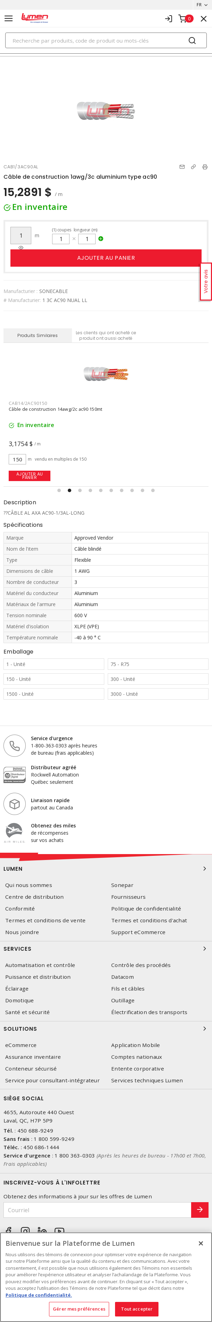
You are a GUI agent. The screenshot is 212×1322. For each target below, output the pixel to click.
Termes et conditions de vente (45, 920)
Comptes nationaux (136, 1057)
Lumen (106, 868)
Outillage (122, 1000)
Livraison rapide (50, 800)
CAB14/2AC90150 (28, 403)
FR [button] (199, 5)
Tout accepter (137, 1309)
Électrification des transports (149, 1012)
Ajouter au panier (106, 258)
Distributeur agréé (53, 767)
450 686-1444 (41, 1147)
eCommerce (20, 1045)
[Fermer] (201, 1243)
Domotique (19, 1000)
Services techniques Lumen (147, 1080)
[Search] (106, 40)
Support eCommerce (138, 932)
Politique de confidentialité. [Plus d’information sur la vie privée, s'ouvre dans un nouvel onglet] (39, 1295)
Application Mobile (135, 1045)
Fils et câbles (128, 988)
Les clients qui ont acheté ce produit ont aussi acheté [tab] (106, 335)
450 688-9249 (35, 1130)
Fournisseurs (128, 897)
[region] (106, 1277)
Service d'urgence (52, 738)
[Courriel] (97, 1210)
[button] (59, 490)
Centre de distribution (34, 897)
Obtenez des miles (53, 825)
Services (106, 948)
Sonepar (122, 885)
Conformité (20, 908)
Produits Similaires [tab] (37, 335)
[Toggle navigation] (8, 18)
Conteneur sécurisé (31, 1068)
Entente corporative (137, 1068)
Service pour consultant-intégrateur (52, 1080)
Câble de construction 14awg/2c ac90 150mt (55, 409)
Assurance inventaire (33, 1057)
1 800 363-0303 (75, 1155)
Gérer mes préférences (79, 1309)
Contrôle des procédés (141, 965)
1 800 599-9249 (54, 1138)
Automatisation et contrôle (40, 965)
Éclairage (16, 988)
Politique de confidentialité (146, 908)
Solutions (106, 1028)
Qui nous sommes (28, 885)
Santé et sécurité (27, 1012)
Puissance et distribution (38, 977)
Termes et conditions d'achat (149, 920)
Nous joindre (22, 932)
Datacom (122, 977)
